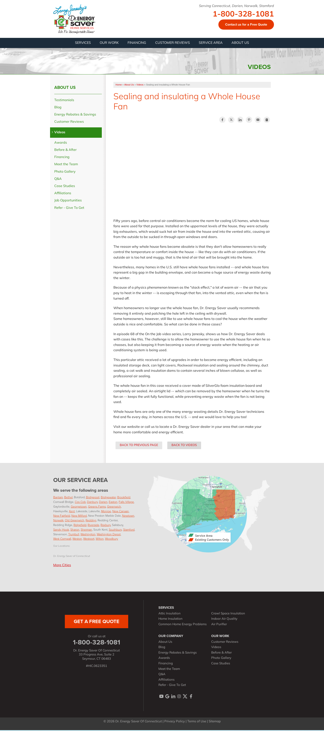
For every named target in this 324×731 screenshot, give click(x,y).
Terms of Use (196, 722)
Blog (57, 108)
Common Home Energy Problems (182, 625)
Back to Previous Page (139, 446)
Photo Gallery (65, 172)
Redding (91, 521)
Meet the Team (66, 165)
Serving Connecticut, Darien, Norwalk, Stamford (236, 6)
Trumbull (73, 535)
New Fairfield (61, 517)
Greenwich (114, 507)
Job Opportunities (68, 201)
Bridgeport (92, 498)
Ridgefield (80, 526)
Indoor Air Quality (224, 620)
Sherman (86, 530)
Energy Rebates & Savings (75, 115)
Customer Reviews (69, 123)
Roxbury (106, 526)
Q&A (58, 180)
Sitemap (215, 722)
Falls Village (126, 503)
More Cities (62, 566)
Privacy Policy (174, 722)
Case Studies (64, 187)
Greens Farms (97, 507)
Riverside (93, 526)
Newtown (128, 517)
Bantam (58, 498)
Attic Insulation (169, 614)
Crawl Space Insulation (228, 614)
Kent (72, 512)
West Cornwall (62, 540)
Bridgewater (108, 498)
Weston (77, 540)
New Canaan (120, 512)
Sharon (74, 530)
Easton (113, 503)
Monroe (106, 512)
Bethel (68, 498)
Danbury (92, 503)
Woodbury (111, 540)
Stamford (129, 530)
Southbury (115, 530)
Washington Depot (109, 535)
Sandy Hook (61, 530)
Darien (103, 503)
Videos (59, 133)
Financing (61, 158)
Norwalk (58, 521)
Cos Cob (80, 503)
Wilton (100, 540)
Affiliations (62, 194)
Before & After (65, 151)
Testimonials (64, 101)
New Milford (79, 517)
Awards (60, 143)
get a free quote (96, 622)
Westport (88, 540)
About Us (65, 88)
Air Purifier (219, 625)
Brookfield (123, 498)
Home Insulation (170, 620)
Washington (87, 535)
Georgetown (79, 507)
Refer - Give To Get (69, 209)
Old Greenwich (74, 521)
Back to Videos (184, 446)
